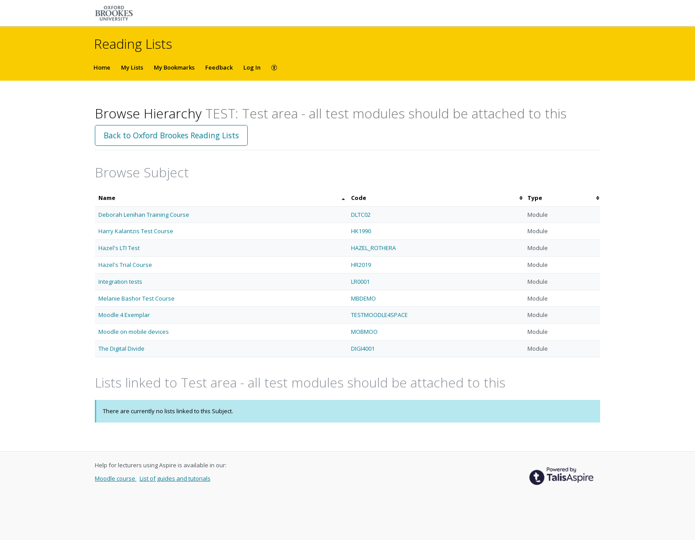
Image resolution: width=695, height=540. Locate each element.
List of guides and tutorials (175, 478)
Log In (252, 67)
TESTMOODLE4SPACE (379, 315)
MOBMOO (364, 332)
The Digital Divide (121, 348)
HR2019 (361, 265)
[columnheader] (221, 198)
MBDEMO (363, 298)
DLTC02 (361, 215)
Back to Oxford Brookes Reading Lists (171, 135)
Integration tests (120, 282)
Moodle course (116, 478)
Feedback (219, 67)
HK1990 (361, 231)
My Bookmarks (174, 67)
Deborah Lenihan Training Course (143, 215)
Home (102, 67)
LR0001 (360, 282)
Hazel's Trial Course (125, 265)
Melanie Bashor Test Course (136, 298)
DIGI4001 (363, 348)
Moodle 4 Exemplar (124, 315)
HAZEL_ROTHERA (373, 248)
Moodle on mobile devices (133, 332)
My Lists (132, 67)
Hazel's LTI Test (119, 248)
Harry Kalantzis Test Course (135, 231)
